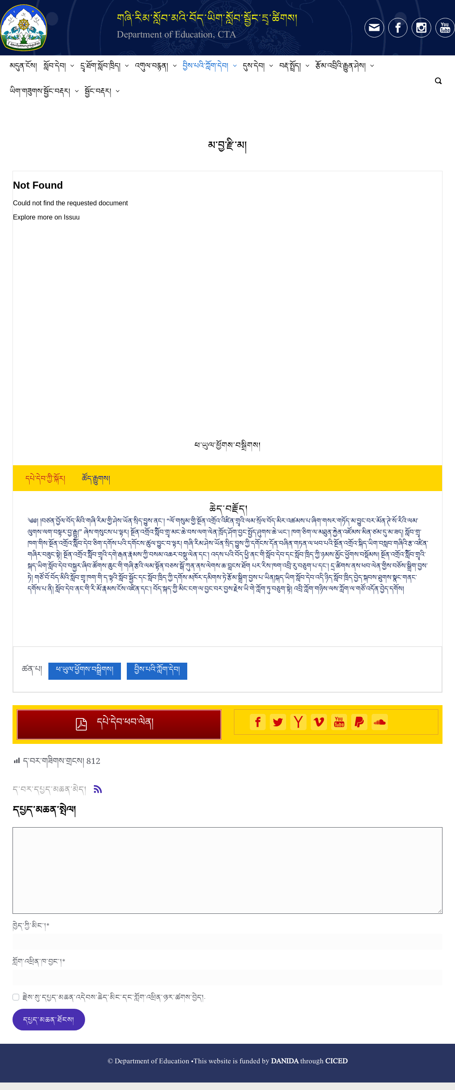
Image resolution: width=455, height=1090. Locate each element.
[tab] (45, 480)
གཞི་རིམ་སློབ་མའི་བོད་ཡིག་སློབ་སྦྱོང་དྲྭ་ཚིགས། (207, 18)
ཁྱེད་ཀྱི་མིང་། (31, 925)
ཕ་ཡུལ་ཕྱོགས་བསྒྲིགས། (84, 671)
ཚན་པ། (32, 671)
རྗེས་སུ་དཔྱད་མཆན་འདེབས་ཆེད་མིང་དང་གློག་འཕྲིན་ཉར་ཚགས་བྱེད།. (114, 997)
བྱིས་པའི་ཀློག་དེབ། (157, 671)
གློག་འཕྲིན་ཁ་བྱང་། (39, 961)
